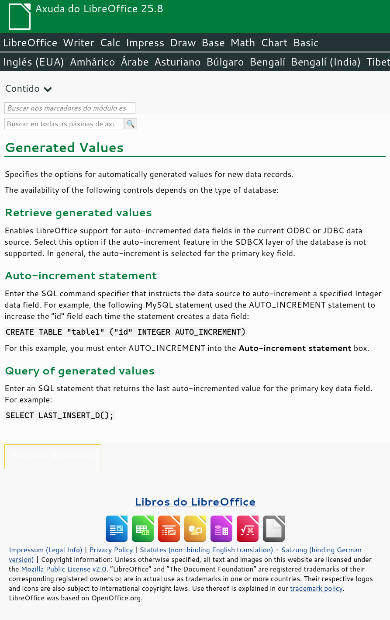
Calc (110, 42)
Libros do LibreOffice (195, 501)
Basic (305, 42)
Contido (22, 88)
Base (213, 42)
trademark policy (316, 588)
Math (242, 42)
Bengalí (267, 61)
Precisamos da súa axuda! (52, 455)
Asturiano (177, 61)
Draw (182, 42)
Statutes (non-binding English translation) (206, 549)
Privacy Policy (111, 549)
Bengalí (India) (325, 61)
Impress (145, 42)
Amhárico (92, 61)
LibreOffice (30, 42)
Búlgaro (225, 61)
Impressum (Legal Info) (46, 549)
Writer (78, 42)
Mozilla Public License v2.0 (64, 569)
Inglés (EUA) (33, 61)
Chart (273, 42)
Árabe (135, 61)
